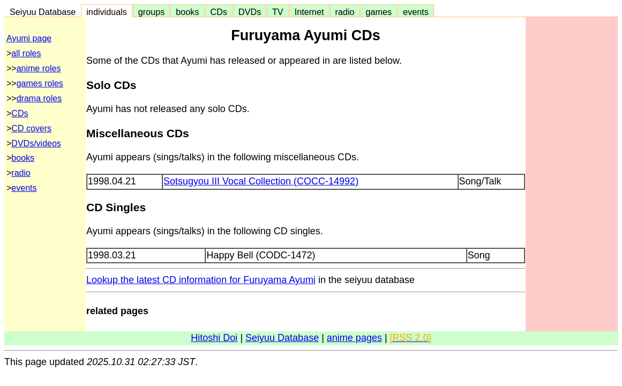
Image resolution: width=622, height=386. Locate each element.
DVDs (250, 12)
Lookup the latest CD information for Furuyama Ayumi (201, 279)
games (379, 12)
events (415, 12)
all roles (26, 53)
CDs (219, 12)
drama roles (39, 98)
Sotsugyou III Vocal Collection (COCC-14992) (260, 181)
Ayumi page (28, 38)
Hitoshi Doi (214, 337)
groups (151, 12)
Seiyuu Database (42, 12)
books (187, 12)
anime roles (39, 68)
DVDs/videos (36, 143)
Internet (309, 12)
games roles (40, 83)
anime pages (354, 337)
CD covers (31, 128)
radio (345, 12)
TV (277, 12)
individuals (106, 12)
